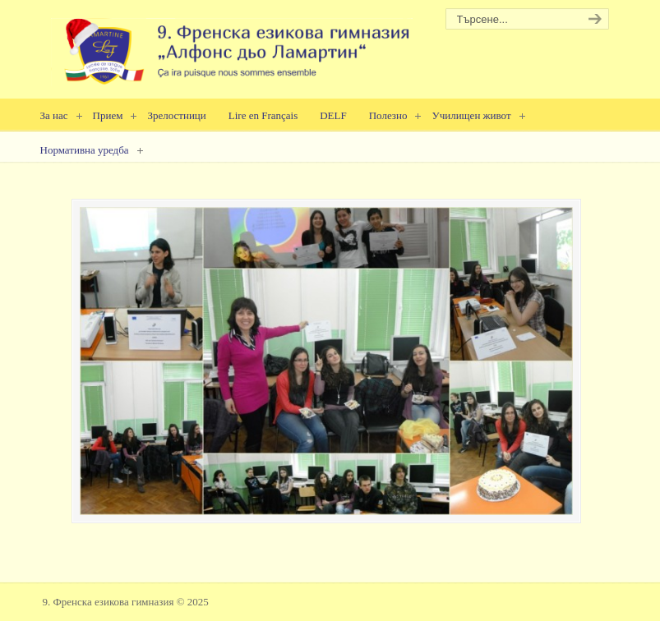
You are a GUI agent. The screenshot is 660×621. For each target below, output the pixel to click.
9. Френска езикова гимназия (232, 45)
